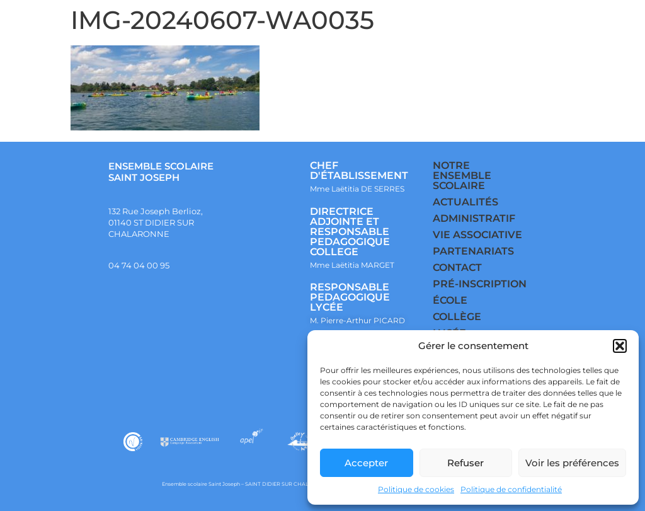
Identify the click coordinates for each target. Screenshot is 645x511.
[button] (620, 346)
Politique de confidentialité (511, 489)
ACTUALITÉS (465, 202)
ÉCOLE (450, 300)
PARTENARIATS (473, 251)
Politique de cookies (416, 489)
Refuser (465, 463)
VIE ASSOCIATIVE (477, 235)
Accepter (366, 463)
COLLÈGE (457, 317)
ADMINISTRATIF (474, 218)
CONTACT (457, 267)
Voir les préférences (572, 463)
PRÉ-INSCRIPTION (480, 284)
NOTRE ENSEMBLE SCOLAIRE (462, 175)
